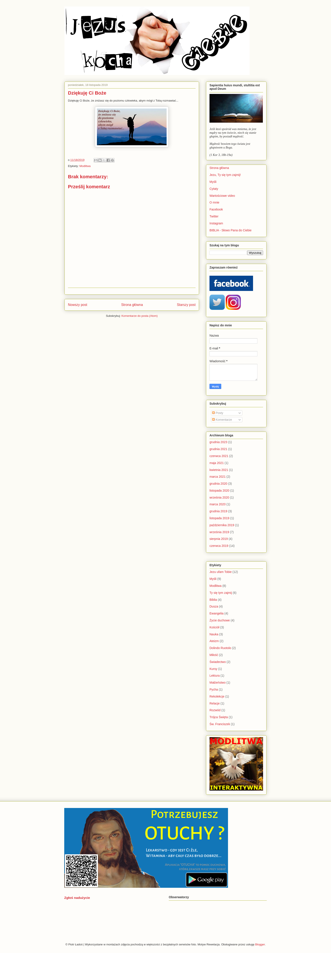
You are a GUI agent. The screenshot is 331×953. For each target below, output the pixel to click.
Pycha (213, 689)
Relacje (214, 703)
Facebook (216, 209)
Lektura (214, 675)
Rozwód (215, 710)
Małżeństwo (217, 682)
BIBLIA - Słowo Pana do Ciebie (230, 230)
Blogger (260, 944)
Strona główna (132, 305)
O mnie (214, 202)
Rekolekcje (216, 696)
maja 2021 (216, 463)
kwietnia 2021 (218, 470)
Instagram (216, 223)
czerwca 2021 (218, 456)
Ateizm (214, 641)
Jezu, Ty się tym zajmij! (225, 175)
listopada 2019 (219, 518)
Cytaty (213, 188)
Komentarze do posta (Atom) (140, 315)
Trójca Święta (218, 717)
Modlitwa (85, 166)
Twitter (213, 216)
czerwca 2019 (218, 545)
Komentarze (222, 419)
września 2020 (219, 497)
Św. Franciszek (219, 724)
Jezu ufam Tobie (220, 572)
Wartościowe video (222, 195)
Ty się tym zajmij (220, 592)
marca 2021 (217, 476)
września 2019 (219, 532)
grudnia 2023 (218, 442)
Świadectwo (217, 662)
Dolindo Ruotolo (220, 648)
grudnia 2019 (218, 511)
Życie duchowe (219, 620)
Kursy (213, 669)
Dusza (213, 606)
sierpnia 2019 (218, 539)
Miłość (213, 655)
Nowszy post (77, 305)
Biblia (213, 599)
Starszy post (186, 305)
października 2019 (221, 525)
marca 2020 (217, 504)
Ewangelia (216, 613)
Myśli (212, 182)
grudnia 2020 (218, 483)
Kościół (214, 627)
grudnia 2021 (218, 449)
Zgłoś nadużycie (77, 898)
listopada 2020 (219, 490)
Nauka (213, 634)
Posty (217, 413)
